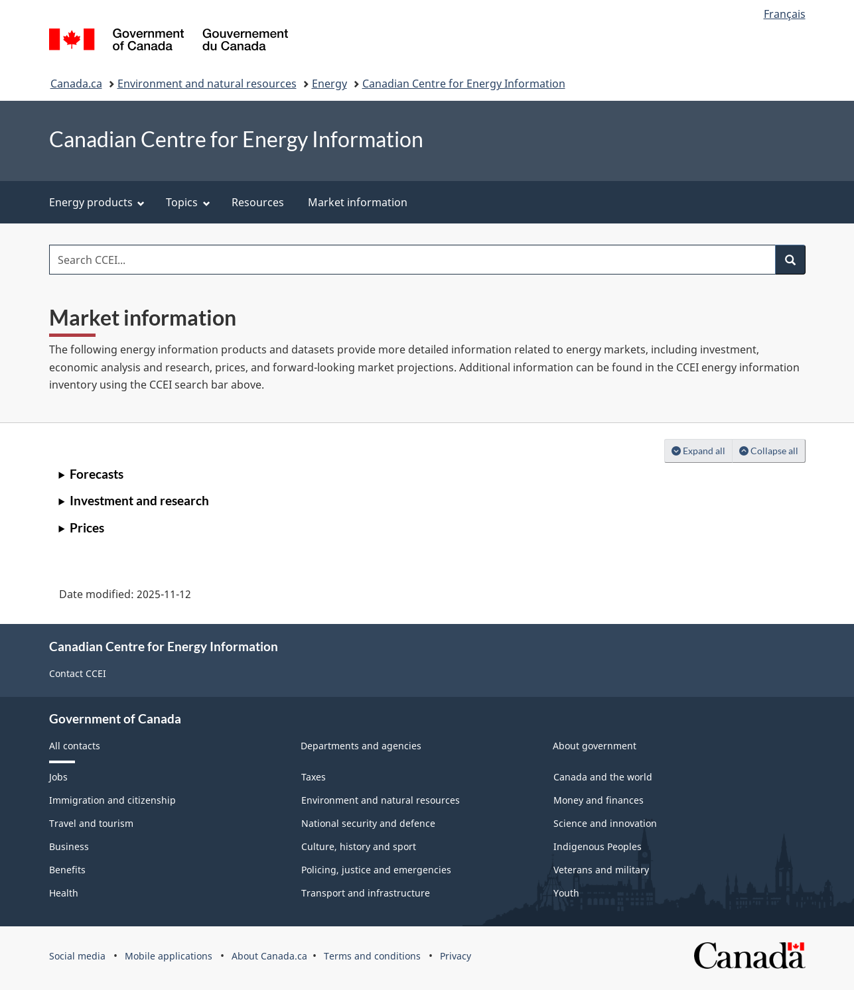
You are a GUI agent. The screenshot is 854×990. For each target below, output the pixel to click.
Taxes (313, 777)
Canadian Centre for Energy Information (463, 83)
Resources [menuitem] (258, 202)
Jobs (58, 777)
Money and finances (598, 800)
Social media (77, 956)
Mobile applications (168, 956)
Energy (329, 83)
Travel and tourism (91, 823)
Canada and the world (602, 777)
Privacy (455, 956)
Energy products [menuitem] (97, 202)
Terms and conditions (372, 956)
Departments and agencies (361, 745)
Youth (566, 893)
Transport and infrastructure (365, 893)
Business (69, 846)
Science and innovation (605, 823)
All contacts (74, 745)
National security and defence (368, 823)
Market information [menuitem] (357, 202)
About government (594, 745)
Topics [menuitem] (188, 202)
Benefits (67, 869)
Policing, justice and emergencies (376, 869)
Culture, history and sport (358, 846)
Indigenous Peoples (597, 846)
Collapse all (772, 450)
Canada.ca (76, 83)
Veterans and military (601, 869)
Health (63, 893)
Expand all (702, 450)
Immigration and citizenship (112, 800)
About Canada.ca (269, 956)
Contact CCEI (77, 673)
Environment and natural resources (207, 83)
